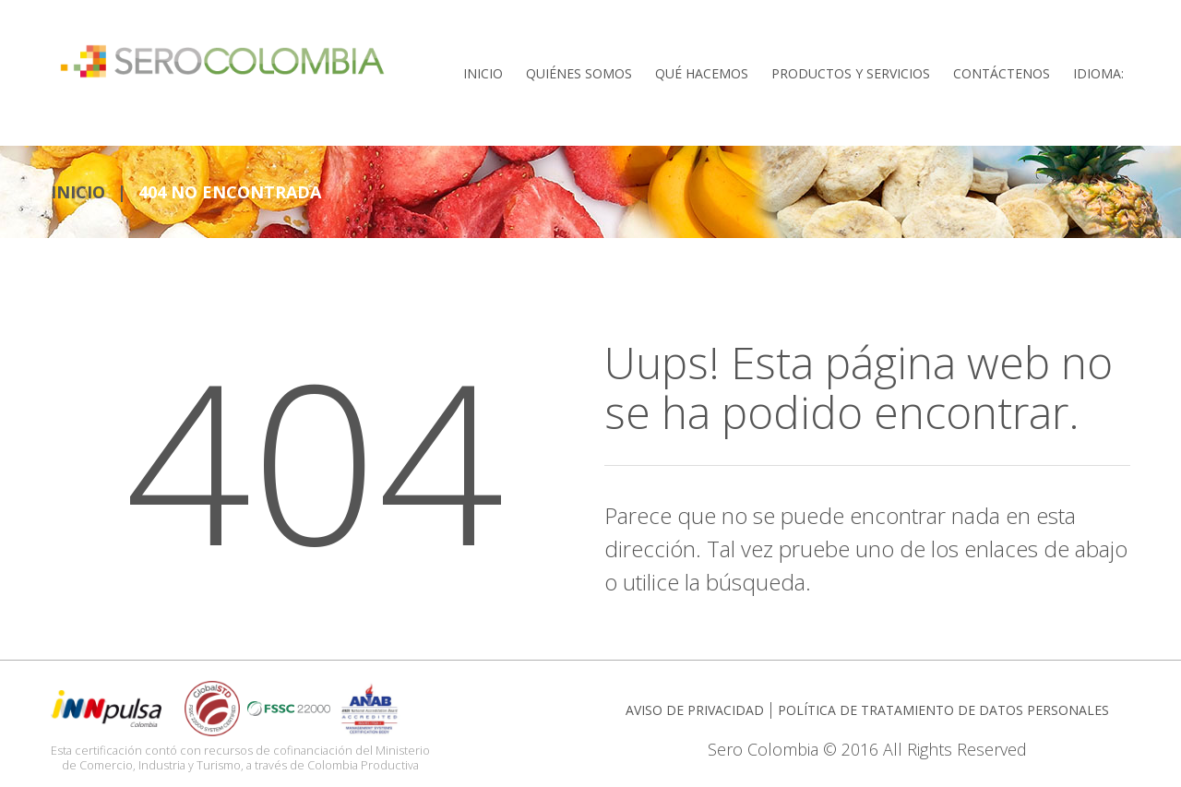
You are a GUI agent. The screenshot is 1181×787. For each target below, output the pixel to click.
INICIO (78, 185)
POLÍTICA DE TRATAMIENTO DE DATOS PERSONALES (943, 703)
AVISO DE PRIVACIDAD (695, 703)
